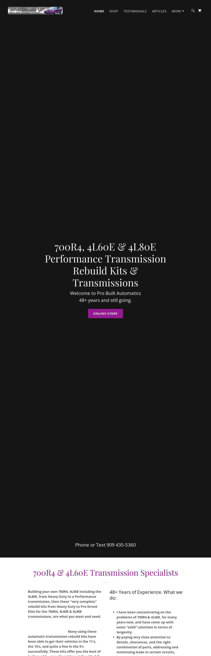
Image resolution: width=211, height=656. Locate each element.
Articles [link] (159, 11)
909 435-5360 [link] (121, 545)
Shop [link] (113, 11)
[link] (35, 10)
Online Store (105, 314)
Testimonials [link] (135, 11)
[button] (178, 11)
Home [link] (99, 11)
